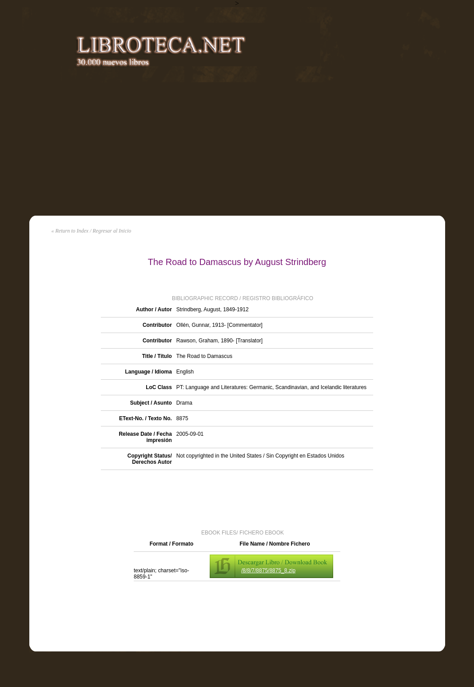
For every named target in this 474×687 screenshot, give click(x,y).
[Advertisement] (237, 149)
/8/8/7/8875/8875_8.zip (268, 570)
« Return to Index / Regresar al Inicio (91, 231)
